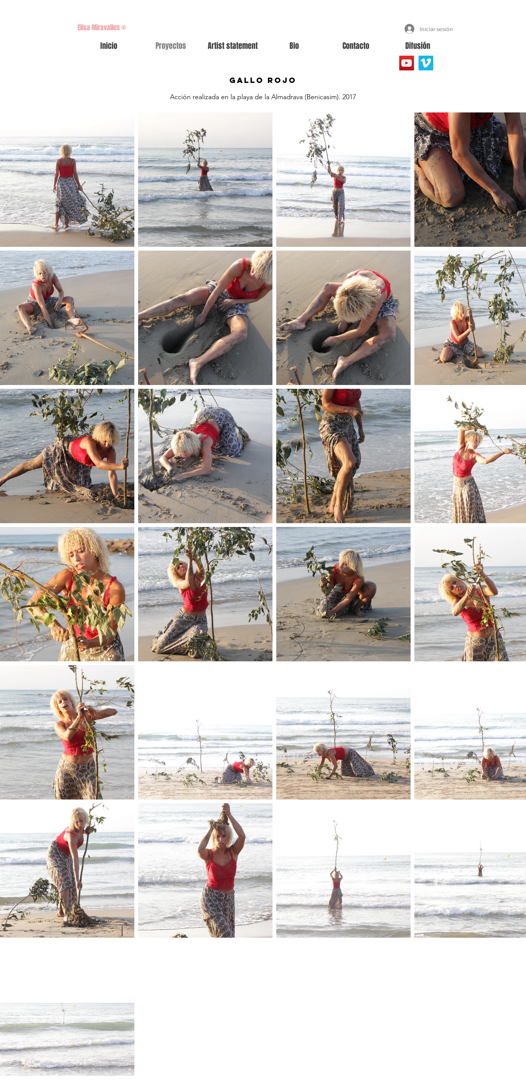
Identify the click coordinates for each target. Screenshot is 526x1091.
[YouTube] (406, 63)
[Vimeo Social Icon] (426, 63)
